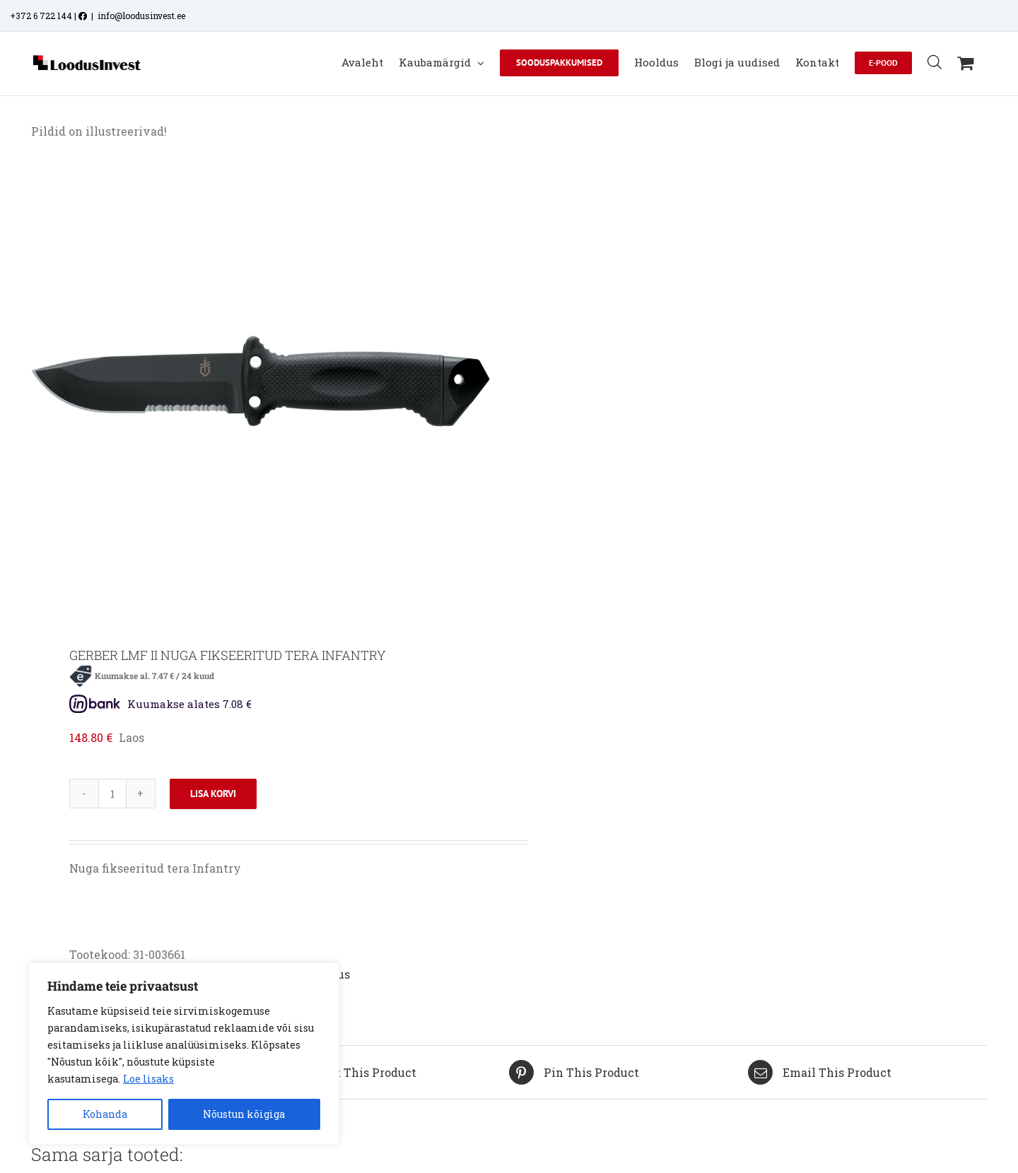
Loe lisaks (148, 1078)
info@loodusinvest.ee (141, 15)
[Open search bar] (935, 62)
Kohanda (105, 1114)
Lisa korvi (213, 793)
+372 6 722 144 (41, 15)
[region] (183, 1053)
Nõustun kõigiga (244, 1114)
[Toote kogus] (112, 793)
